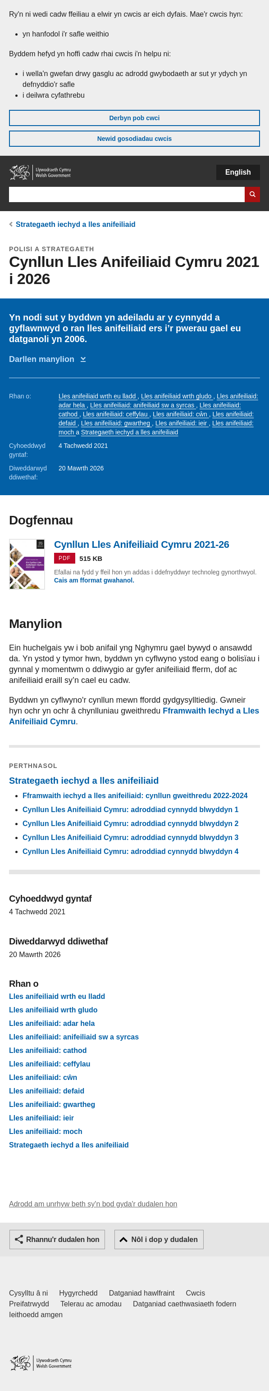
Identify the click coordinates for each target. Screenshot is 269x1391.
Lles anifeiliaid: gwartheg (116, 423)
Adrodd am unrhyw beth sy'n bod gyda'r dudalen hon (93, 1204)
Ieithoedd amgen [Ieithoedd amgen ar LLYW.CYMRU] (36, 1315)
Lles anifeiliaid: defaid (46, 1091)
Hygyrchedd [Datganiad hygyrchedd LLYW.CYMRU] (78, 1293)
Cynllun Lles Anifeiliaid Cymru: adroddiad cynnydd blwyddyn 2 (130, 823)
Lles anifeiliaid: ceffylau (116, 414)
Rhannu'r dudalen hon (62, 1239)
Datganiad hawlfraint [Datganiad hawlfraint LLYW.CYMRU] (142, 1293)
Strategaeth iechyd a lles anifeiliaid (76, 224)
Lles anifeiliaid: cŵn (181, 414)
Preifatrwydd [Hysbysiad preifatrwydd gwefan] (29, 1304)
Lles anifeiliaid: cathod (48, 1050)
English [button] (238, 172)
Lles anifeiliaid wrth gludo (177, 396)
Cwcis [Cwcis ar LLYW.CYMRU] (195, 1293)
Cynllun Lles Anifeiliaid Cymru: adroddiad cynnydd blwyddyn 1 (130, 809)
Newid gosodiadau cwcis (134, 138)
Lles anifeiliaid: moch (45, 1131)
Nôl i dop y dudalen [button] (164, 1239)
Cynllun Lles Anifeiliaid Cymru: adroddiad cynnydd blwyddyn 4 (130, 851)
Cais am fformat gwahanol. (94, 580)
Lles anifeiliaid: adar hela (52, 1023)
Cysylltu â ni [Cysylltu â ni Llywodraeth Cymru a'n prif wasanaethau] (28, 1293)
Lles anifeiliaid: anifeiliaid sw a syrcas (143, 405)
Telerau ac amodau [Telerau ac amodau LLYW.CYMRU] (91, 1304)
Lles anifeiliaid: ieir (182, 423)
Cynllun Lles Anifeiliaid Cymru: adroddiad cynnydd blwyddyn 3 (130, 837)
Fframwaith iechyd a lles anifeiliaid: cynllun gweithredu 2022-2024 (135, 795)
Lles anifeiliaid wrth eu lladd (98, 396)
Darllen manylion (44, 359)
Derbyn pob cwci (134, 118)
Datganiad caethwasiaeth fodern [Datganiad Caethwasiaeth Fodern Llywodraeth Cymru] (185, 1304)
